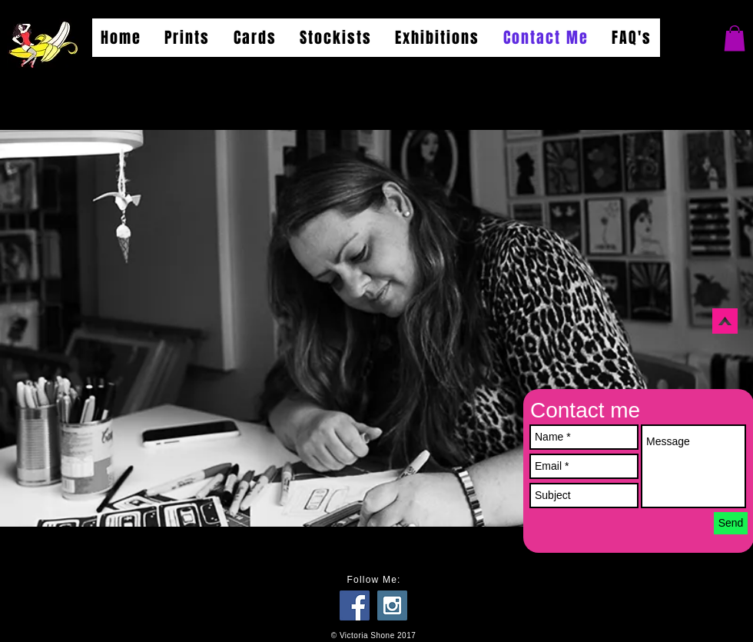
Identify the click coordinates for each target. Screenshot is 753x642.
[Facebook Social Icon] (355, 605)
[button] (734, 38)
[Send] (731, 523)
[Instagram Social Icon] (392, 605)
